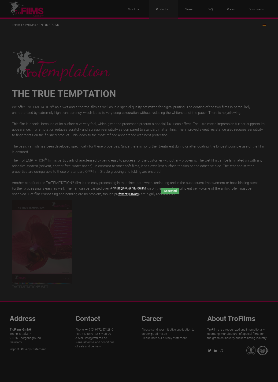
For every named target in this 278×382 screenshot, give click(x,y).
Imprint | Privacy (128, 194)
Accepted (170, 191)
